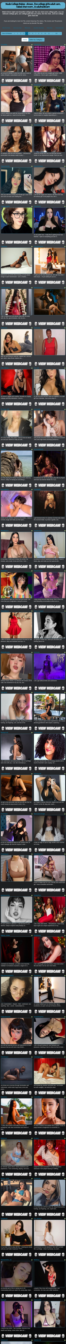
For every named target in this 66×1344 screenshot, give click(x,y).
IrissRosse (37, 1178)
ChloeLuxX (4, 1340)
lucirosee (37, 652)
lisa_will (36, 368)
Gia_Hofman (38, 1218)
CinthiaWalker (38, 732)
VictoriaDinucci (38, 125)
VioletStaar (4, 814)
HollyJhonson (38, 571)
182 (56, 33)
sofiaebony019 (5, 287)
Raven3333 (4, 85)
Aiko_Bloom (5, 368)
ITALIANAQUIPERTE (7, 975)
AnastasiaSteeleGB (40, 692)
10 (45, 33)
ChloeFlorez (37, 44)
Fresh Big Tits (60, 27)
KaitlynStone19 (5, 1017)
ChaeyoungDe (5, 206)
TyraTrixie (37, 328)
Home (25, 40)
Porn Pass (49, 27)
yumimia (3, 449)
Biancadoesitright (39, 814)
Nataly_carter (5, 1178)
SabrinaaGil (37, 1300)
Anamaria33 (37, 85)
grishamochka (5, 895)
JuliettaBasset (5, 773)
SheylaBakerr (5, 611)
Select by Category (36, 40)
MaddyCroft (4, 732)
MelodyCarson (38, 287)
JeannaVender (5, 166)
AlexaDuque (4, 1057)
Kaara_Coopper (39, 611)
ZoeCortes (4, 328)
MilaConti (4, 1138)
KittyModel (4, 1218)
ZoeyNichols (38, 530)
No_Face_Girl (5, 409)
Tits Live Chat (17, 27)
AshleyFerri (37, 895)
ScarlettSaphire (38, 1017)
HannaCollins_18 (6, 1260)
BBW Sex (27, 27)
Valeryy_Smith (5, 935)
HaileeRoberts (38, 854)
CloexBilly (4, 44)
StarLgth (3, 1300)
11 (49, 33)
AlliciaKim (4, 692)
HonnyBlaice (5, 489)
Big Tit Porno (6, 27)
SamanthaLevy (38, 246)
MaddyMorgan (5, 652)
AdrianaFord (5, 125)
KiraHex (36, 1138)
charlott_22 (37, 1340)
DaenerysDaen (38, 166)
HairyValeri (4, 571)
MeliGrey (36, 1260)
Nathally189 (37, 773)
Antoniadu (37, 409)
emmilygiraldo (38, 1057)
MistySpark (37, 206)
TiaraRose (4, 246)
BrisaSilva (4, 1097)
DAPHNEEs (37, 489)
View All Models (7, 33)
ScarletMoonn (38, 1097)
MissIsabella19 (38, 449)
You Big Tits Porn (39, 27)
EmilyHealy (37, 935)
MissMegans (5, 530)
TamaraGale (37, 975)
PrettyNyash (5, 854)
